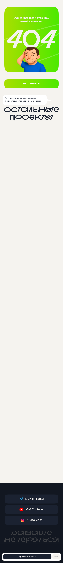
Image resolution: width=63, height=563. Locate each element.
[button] (56, 556)
